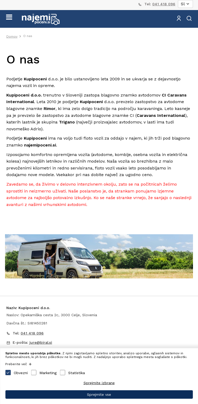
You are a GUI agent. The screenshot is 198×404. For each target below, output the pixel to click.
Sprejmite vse (99, 394)
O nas (27, 36)
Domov (11, 36)
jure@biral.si (40, 342)
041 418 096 (163, 4)
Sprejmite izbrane (99, 383)
